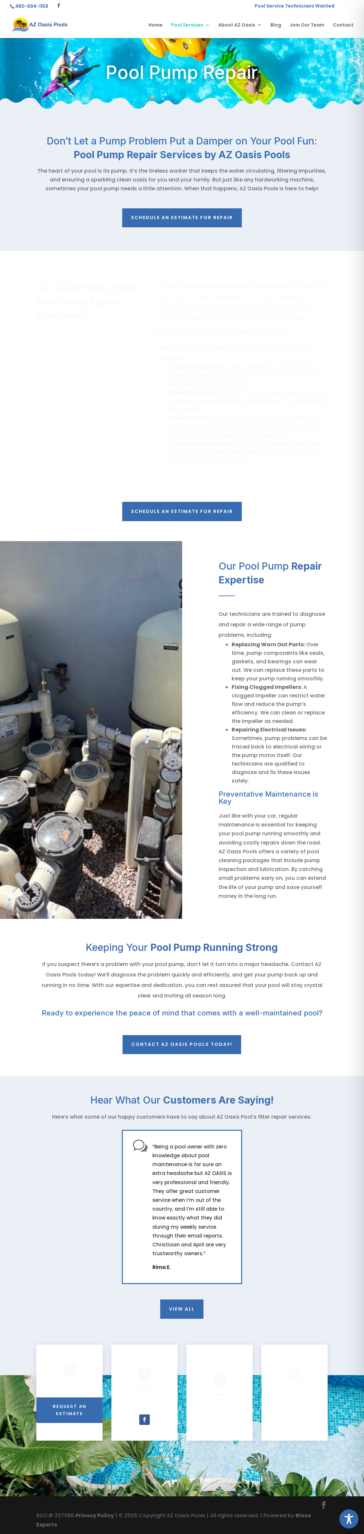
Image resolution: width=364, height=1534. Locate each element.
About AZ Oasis (236, 25)
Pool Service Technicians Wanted (295, 6)
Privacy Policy (94, 1515)
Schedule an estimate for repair (182, 217)
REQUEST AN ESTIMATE (69, 1410)
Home (155, 25)
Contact (343, 25)
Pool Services (187, 25)
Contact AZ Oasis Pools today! (181, 1044)
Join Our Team (307, 25)
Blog (275, 25)
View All (182, 1309)
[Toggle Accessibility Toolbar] (349, 1519)
